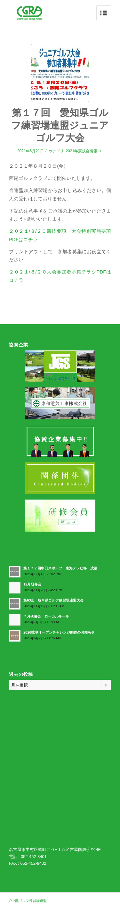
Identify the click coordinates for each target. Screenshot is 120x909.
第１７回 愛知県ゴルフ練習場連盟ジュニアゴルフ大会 (60, 125)
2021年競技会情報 (81, 151)
